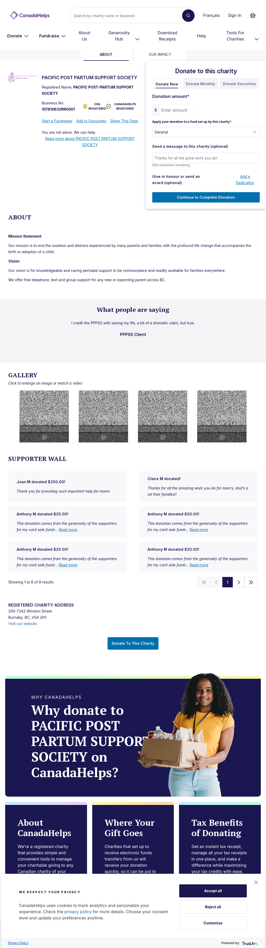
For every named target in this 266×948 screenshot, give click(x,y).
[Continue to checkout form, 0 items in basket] (254, 15)
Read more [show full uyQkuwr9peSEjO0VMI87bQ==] (68, 529)
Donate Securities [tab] (239, 84)
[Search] (127, 15)
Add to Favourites (91, 121)
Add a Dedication (245, 179)
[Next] (238, 582)
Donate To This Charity (133, 643)
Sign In (235, 15)
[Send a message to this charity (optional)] (206, 158)
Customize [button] (212, 923)
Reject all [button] (213, 907)
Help (201, 35)
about (106, 54)
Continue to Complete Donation (206, 197)
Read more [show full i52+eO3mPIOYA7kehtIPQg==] (68, 565)
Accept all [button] (213, 891)
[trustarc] (249, 943)
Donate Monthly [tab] (200, 84)
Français (211, 15)
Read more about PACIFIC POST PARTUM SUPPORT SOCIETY (90, 141)
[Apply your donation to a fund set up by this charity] (206, 132)
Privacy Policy (18, 943)
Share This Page (124, 121)
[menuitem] (18, 36)
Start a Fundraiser (57, 121)
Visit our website (22, 623)
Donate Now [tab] (167, 84)
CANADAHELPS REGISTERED (121, 106)
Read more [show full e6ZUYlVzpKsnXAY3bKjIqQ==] (199, 529)
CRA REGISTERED (93, 106)
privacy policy (78, 911)
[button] (256, 882)
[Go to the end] (251, 582)
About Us (84, 36)
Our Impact (160, 54)
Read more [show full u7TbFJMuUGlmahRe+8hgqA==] (199, 565)
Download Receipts (167, 36)
